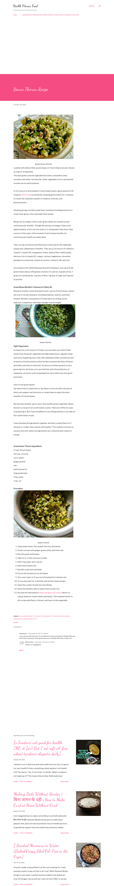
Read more (65, 781)
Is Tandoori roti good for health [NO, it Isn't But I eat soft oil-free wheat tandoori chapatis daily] (41, 748)
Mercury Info (29, 642)
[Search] (91, 6)
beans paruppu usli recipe (50, 592)
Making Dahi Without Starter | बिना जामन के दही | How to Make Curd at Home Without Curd (39, 800)
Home (15, 15)
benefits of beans (53, 616)
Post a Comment (26, 781)
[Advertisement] (57, 33)
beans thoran (40, 616)
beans (21, 616)
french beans (65, 616)
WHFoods (26, 195)
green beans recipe (30, 619)
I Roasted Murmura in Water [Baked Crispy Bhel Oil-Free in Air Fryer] (41, 851)
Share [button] (16, 622)
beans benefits (29, 616)
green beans (18, 619)
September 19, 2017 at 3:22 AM (44, 642)
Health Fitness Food (25, 6)
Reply (21, 650)
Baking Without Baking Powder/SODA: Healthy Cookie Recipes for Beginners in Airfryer (51, 15)
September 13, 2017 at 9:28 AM (38, 633)
